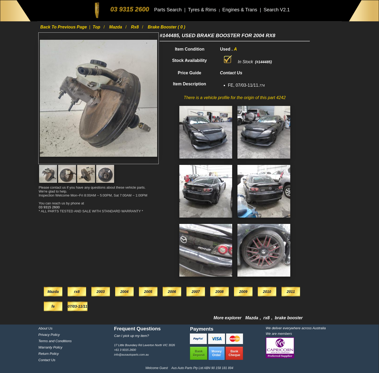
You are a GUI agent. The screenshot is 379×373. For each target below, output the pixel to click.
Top (97, 27)
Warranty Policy (50, 347)
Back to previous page (64, 27)
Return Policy (48, 354)
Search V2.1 (277, 9)
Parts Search (168, 9)
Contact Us (46, 360)
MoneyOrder (217, 353)
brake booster (289, 318)
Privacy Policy (49, 335)
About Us (45, 328)
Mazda (116, 27)
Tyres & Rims (203, 9)
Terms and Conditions (55, 341)
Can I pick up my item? (131, 336)
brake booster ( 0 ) (166, 27)
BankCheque (234, 353)
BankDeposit (198, 353)
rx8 (135, 27)
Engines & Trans (240, 9)
